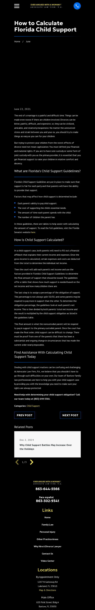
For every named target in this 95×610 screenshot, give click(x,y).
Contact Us (47, 517)
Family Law (47, 488)
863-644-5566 (48, 453)
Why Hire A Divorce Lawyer (47, 510)
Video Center (47, 524)
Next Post (70, 379)
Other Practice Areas (47, 503)
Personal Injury (47, 495)
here (33, 196)
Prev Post (24, 379)
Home (47, 481)
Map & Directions (47, 554)
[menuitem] (34, 606)
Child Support (33, 369)
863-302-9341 (47, 465)
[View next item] (31, 426)
